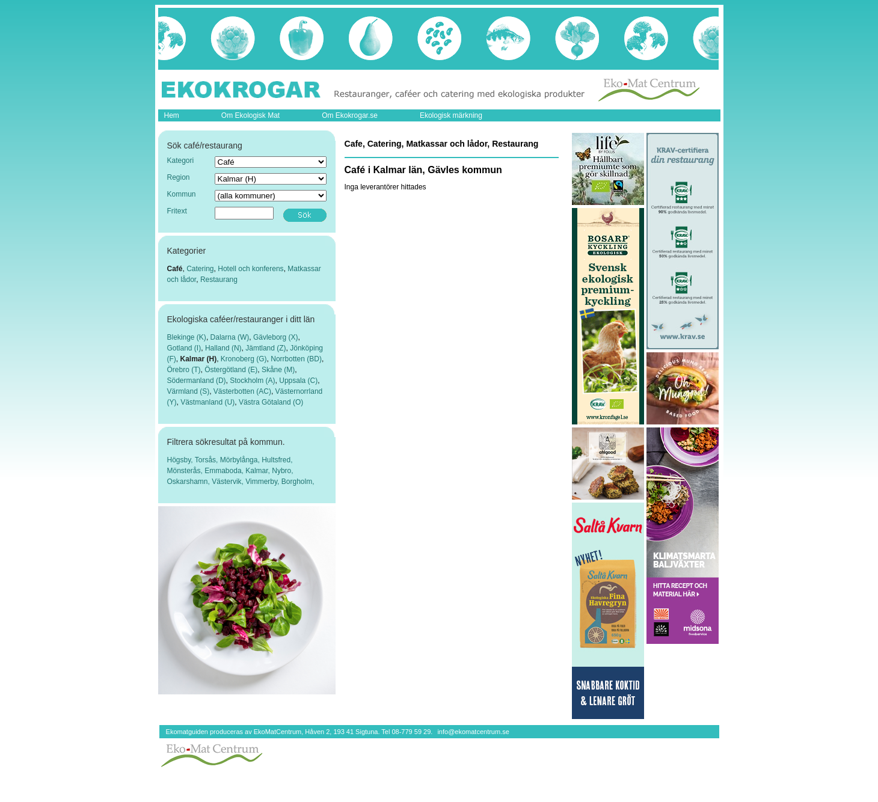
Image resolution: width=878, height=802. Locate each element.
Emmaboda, (224, 471)
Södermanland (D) (196, 380)
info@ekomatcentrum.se (473, 731)
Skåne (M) (278, 370)
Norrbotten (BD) (296, 359)
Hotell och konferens (250, 269)
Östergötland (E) (230, 370)
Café (175, 269)
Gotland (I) (184, 348)
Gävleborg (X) (275, 337)
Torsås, (207, 460)
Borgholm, (298, 481)
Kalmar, (258, 471)
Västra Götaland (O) (271, 402)
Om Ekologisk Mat (250, 115)
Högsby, (181, 460)
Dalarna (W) (230, 337)
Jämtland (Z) (265, 348)
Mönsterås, (186, 471)
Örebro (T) (184, 370)
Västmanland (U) (207, 402)
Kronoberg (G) (244, 359)
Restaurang (219, 279)
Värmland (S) (188, 391)
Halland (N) (223, 348)
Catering (199, 269)
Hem (171, 115)
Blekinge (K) (186, 337)
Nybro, (282, 471)
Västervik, (228, 481)
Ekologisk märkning (451, 115)
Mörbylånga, (241, 460)
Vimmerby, (263, 481)
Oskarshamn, (189, 481)
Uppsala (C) (298, 380)
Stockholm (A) (252, 380)
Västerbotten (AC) (242, 391)
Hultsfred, (277, 460)
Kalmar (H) (198, 359)
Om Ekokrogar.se (350, 115)
